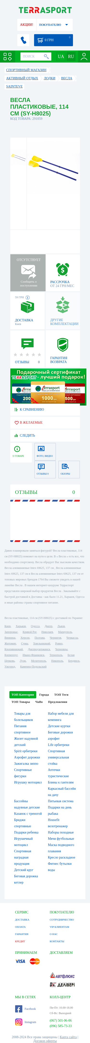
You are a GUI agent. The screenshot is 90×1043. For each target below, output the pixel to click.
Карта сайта (68, 1037)
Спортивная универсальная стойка (58, 757)
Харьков (21, 626)
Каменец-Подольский (33, 666)
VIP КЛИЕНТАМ (59, 926)
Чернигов (55, 637)
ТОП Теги (61, 694)
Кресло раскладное (61, 857)
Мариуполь (65, 632)
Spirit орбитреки (25, 751)
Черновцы (61, 649)
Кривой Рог (29, 632)
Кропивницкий (14, 649)
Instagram (25, 1022)
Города (44, 694)
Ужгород (10, 666)
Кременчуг (11, 655)
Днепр (48, 626)
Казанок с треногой (28, 813)
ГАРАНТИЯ (22, 934)
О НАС (54, 934)
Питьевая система (60, 801)
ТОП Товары (21, 702)
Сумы (24, 643)
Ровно (58, 643)
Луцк (23, 660)
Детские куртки (59, 726)
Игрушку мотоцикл (28, 782)
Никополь (57, 660)
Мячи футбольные (61, 838)
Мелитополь (38, 660)
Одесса (35, 626)
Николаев (47, 632)
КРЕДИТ (20, 941)
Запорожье (11, 632)
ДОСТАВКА (22, 919)
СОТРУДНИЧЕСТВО (62, 919)
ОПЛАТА (20, 926)
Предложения (57, 702)
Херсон (25, 637)
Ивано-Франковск (33, 655)
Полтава (40, 637)
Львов (61, 626)
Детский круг (23, 870)
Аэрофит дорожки (27, 757)
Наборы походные (61, 832)
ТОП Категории (23, 694)
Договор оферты (45, 1041)
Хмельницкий (41, 643)
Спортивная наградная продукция (22, 857)
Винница (10, 637)
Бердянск (73, 660)
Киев (8, 626)
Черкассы (72, 637)
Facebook (25, 1008)
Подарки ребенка (26, 832)
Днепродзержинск (39, 649)
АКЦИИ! (26, 24)
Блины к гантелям (61, 782)
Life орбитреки (58, 745)
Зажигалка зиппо (26, 763)
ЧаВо (39, 702)
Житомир (10, 643)
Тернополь (55, 655)
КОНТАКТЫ (57, 941)
